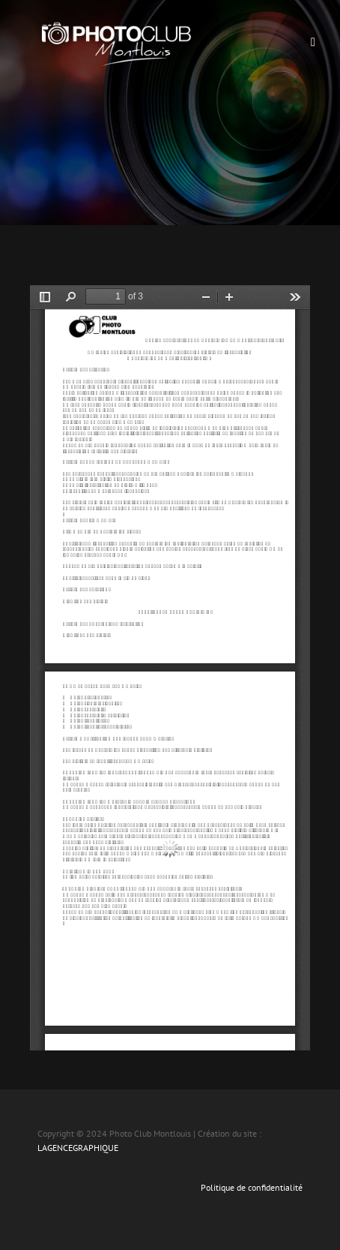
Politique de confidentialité (252, 1187)
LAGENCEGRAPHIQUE (77, 1147)
